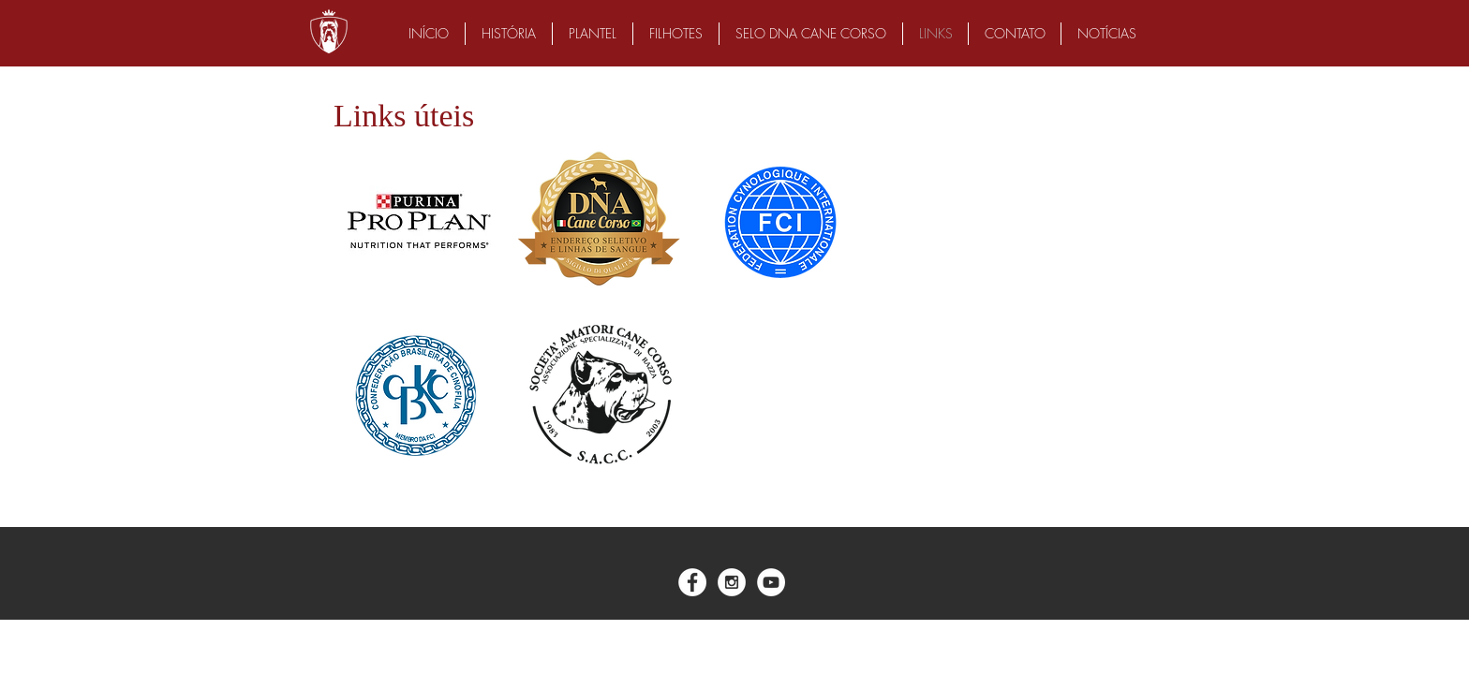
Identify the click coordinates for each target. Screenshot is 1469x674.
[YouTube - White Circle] (771, 582)
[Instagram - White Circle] (732, 582)
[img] (417, 221)
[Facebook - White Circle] (692, 582)
